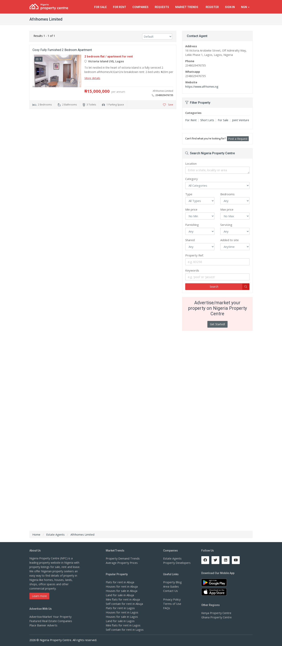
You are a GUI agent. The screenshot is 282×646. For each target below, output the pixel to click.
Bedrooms (227, 194)
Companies (140, 7)
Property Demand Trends (122, 558)
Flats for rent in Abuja (119, 582)
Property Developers (176, 562)
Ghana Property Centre (215, 617)
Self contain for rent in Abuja (124, 603)
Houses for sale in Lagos (121, 616)
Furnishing (192, 225)
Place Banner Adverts (43, 625)
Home (36, 534)
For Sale (221, 120)
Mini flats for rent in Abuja (122, 599)
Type (188, 194)
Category (191, 179)
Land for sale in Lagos (120, 621)
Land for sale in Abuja (119, 595)
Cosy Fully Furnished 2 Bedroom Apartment (62, 50)
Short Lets (206, 120)
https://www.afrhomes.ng (201, 86)
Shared (190, 240)
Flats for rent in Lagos (120, 608)
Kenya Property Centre (215, 613)
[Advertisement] (102, 142)
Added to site (229, 240)
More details (92, 78)
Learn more (39, 596)
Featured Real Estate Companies (50, 621)
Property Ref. (194, 255)
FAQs (166, 608)
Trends (187, 7)
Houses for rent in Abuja (121, 586)
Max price (226, 209)
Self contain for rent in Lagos (124, 629)
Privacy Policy (171, 599)
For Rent (190, 120)
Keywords (192, 270)
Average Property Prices (121, 562)
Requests (162, 7)
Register (212, 7)
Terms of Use (172, 603)
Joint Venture (238, 120)
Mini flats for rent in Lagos (122, 625)
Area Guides (170, 586)
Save (168, 104)
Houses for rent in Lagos (121, 612)
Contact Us (170, 590)
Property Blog (172, 582)
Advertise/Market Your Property (49, 616)
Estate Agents (172, 558)
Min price (191, 209)
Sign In (230, 7)
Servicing (226, 225)
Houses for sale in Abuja (121, 590)
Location (191, 163)
